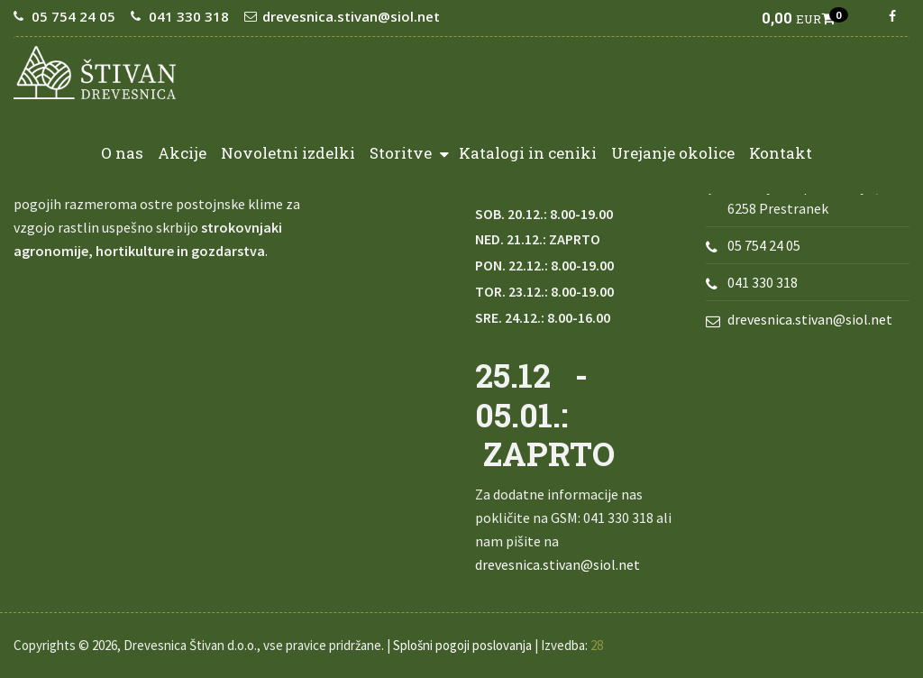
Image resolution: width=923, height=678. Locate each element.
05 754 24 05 (73, 16)
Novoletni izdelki (288, 152)
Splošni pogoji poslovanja (462, 645)
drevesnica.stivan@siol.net (351, 16)
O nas (122, 152)
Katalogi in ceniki (528, 152)
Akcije (182, 152)
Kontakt (780, 152)
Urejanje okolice (673, 152)
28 (596, 645)
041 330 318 (189, 16)
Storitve (409, 152)
